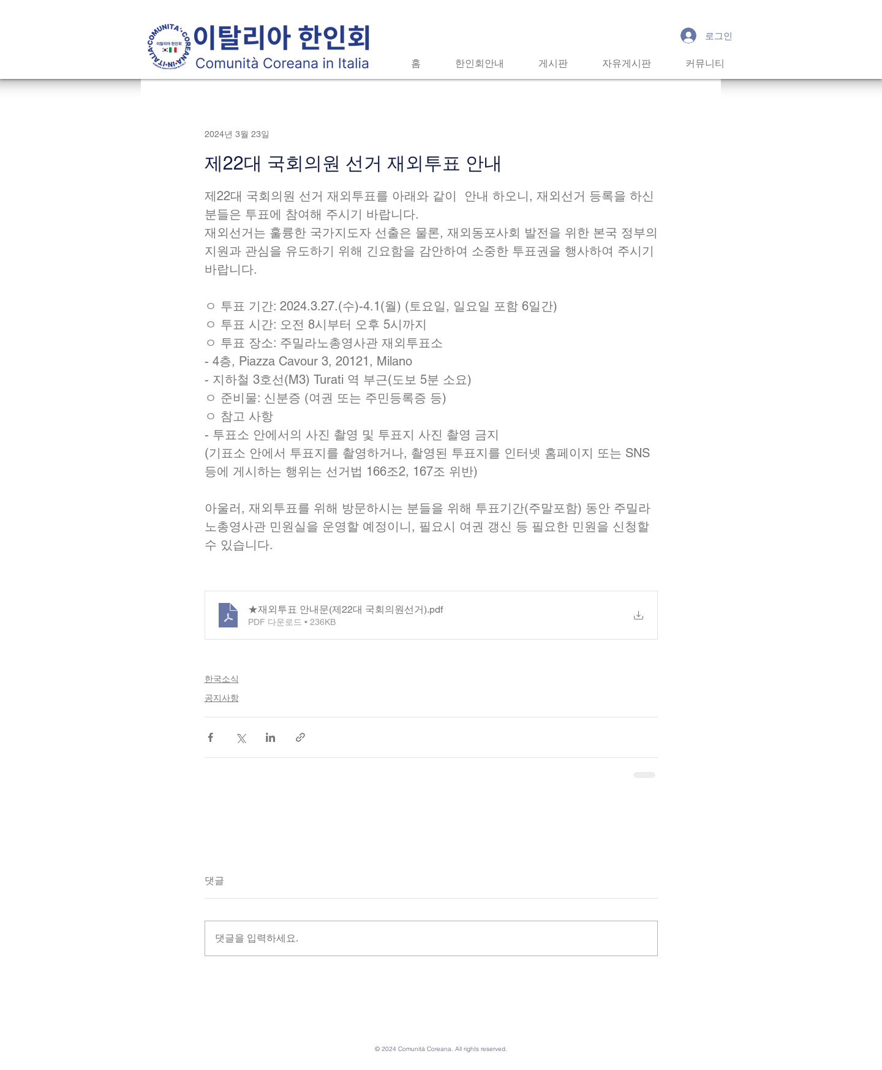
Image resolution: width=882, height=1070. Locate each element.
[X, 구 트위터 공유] (240, 737)
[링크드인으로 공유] (270, 737)
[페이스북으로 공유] (210, 737)
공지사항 (222, 698)
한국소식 (222, 679)
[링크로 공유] (300, 737)
